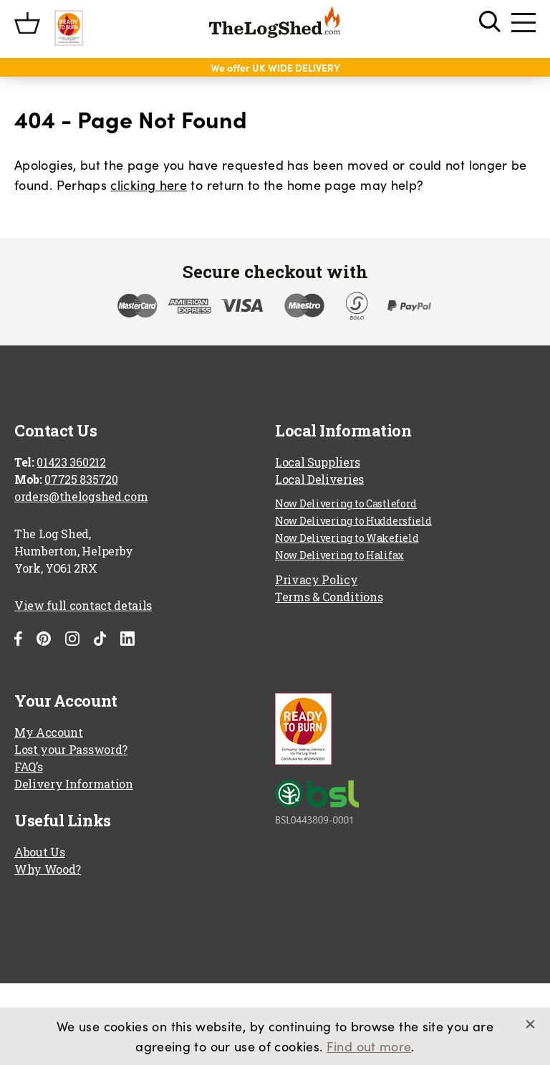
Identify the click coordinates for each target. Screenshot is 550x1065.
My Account (48, 732)
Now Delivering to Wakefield (346, 538)
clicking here (148, 185)
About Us (39, 851)
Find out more (369, 1046)
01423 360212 (71, 461)
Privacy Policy (316, 579)
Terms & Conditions (328, 596)
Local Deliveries (319, 479)
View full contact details (83, 605)
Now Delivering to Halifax (339, 555)
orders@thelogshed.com (81, 496)
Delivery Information (73, 783)
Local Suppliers (317, 461)
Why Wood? (47, 869)
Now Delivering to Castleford (346, 503)
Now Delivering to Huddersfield (353, 520)
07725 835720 (80, 479)
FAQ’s (28, 766)
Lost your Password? (70, 749)
